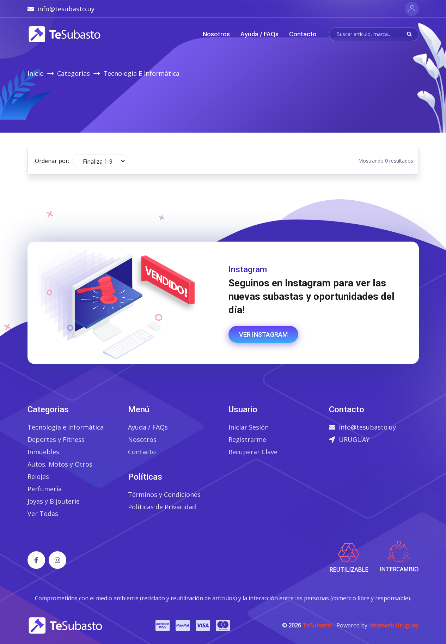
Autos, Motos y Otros (60, 464)
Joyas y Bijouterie (54, 501)
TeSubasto (317, 625)
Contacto (303, 34)
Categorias (73, 73)
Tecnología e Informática (66, 427)
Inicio (36, 73)
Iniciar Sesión (248, 427)
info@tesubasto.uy (362, 427)
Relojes (38, 476)
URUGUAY (349, 439)
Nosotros (216, 34)
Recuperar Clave (252, 452)
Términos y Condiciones (164, 494)
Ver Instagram (263, 334)
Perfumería (45, 489)
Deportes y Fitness (56, 439)
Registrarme (247, 439)
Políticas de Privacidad (162, 507)
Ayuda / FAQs (259, 34)
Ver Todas (43, 513)
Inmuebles (43, 452)
